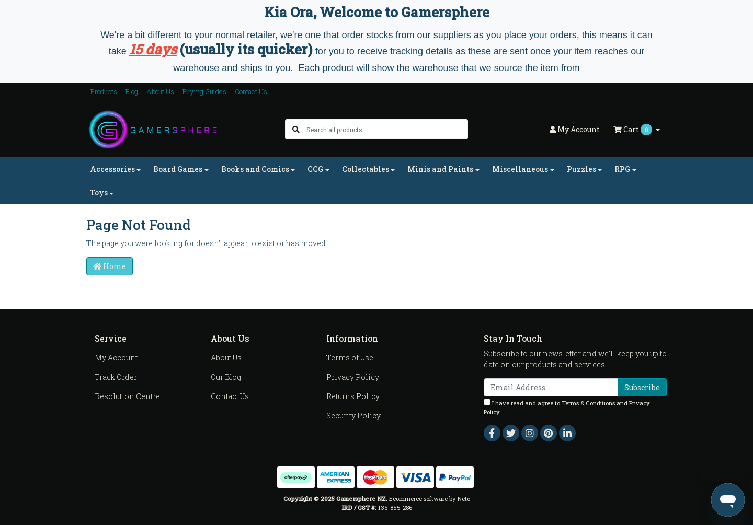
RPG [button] (622, 169)
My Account (116, 358)
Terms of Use (349, 358)
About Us (160, 91)
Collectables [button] (365, 169)
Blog (132, 91)
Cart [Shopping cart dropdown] (633, 129)
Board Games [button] (177, 169)
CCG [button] (315, 169)
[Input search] (386, 129)
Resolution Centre (127, 396)
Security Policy (353, 416)
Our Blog (226, 377)
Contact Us (251, 91)
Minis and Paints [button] (440, 169)
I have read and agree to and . (567, 407)
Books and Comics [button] (255, 169)
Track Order (116, 377)
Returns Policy (353, 396)
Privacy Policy (352, 377)
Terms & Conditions (588, 403)
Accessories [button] (112, 169)
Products (103, 91)
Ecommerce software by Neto (429, 499)
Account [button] (575, 129)
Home (109, 266)
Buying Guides (204, 91)
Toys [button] (99, 192)
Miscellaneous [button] (520, 169)
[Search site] (296, 129)
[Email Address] (551, 387)
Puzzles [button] (581, 169)
